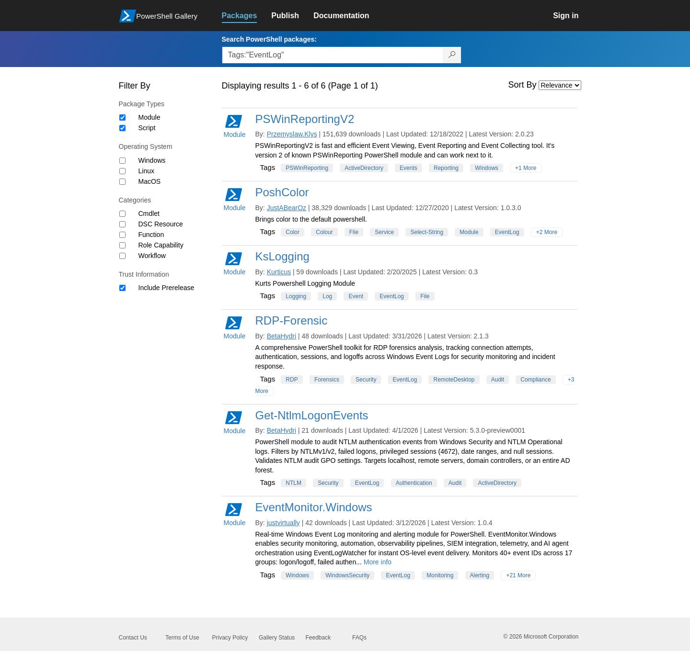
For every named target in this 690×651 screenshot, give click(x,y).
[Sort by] (560, 85)
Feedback (318, 637)
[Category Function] (122, 235)
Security (366, 379)
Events (408, 168)
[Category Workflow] (122, 256)
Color (292, 232)
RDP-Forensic (291, 320)
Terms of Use (182, 637)
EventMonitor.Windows (313, 507)
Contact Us (133, 637)
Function (151, 234)
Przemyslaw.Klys (292, 134)
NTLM (293, 483)
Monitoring (439, 575)
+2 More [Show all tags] (546, 232)
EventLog (507, 232)
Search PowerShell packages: (269, 39)
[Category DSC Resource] (122, 224)
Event (355, 296)
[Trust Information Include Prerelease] (122, 288)
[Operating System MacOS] (122, 182)
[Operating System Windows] (122, 160)
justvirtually (283, 523)
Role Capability (161, 245)
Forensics (326, 379)
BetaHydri (281, 336)
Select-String (426, 232)
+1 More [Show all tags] (525, 168)
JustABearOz (286, 208)
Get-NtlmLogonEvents (311, 415)
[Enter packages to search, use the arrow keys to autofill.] (332, 55)
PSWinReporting (307, 168)
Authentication (414, 483)
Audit (497, 379)
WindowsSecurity (347, 575)
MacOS (149, 181)
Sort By (522, 85)
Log (327, 296)
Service (384, 232)
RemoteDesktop (453, 379)
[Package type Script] (122, 128)
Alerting (480, 575)
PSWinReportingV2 (305, 118)
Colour (324, 232)
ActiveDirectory (364, 168)
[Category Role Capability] (122, 245)
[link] (247, 15)
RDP (292, 379)
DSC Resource (160, 224)
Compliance (535, 379)
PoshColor (282, 192)
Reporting (446, 168)
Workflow (152, 255)
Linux (146, 171)
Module (149, 117)
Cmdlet (149, 213)
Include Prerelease (166, 288)
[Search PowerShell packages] (452, 55)
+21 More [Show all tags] (518, 575)
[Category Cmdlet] (122, 214)
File (353, 232)
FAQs (359, 637)
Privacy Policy (230, 637)
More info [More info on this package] (377, 562)
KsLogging (282, 256)
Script (147, 128)
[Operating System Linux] (122, 171)
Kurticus (279, 272)
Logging (296, 296)
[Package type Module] (122, 117)
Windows (152, 160)
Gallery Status (277, 637)
